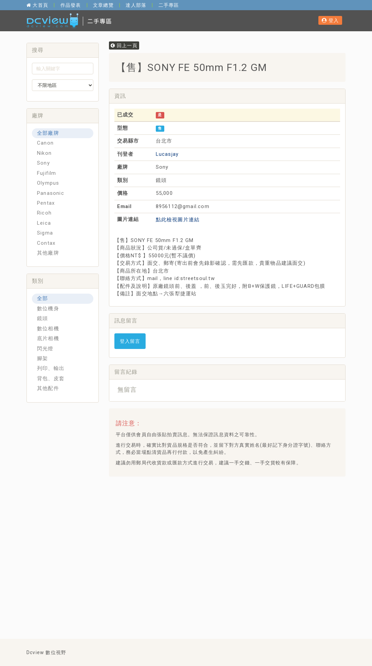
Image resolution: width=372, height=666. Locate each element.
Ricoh (44, 213)
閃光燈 (45, 349)
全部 (42, 298)
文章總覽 (103, 5)
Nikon (44, 153)
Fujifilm (46, 173)
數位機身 (48, 309)
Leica (44, 223)
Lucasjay (167, 154)
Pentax (46, 203)
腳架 (42, 358)
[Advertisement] (237, 498)
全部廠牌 (48, 133)
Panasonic (50, 193)
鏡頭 (42, 318)
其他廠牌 (48, 253)
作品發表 (70, 5)
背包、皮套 (50, 378)
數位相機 (48, 329)
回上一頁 (124, 45)
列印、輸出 (50, 368)
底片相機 (48, 338)
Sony (43, 163)
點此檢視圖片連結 (178, 220)
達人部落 (136, 5)
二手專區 (169, 5)
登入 (330, 20)
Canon (45, 143)
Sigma (45, 233)
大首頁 (37, 5)
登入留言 (130, 341)
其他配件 (48, 388)
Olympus (48, 183)
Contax (46, 243)
